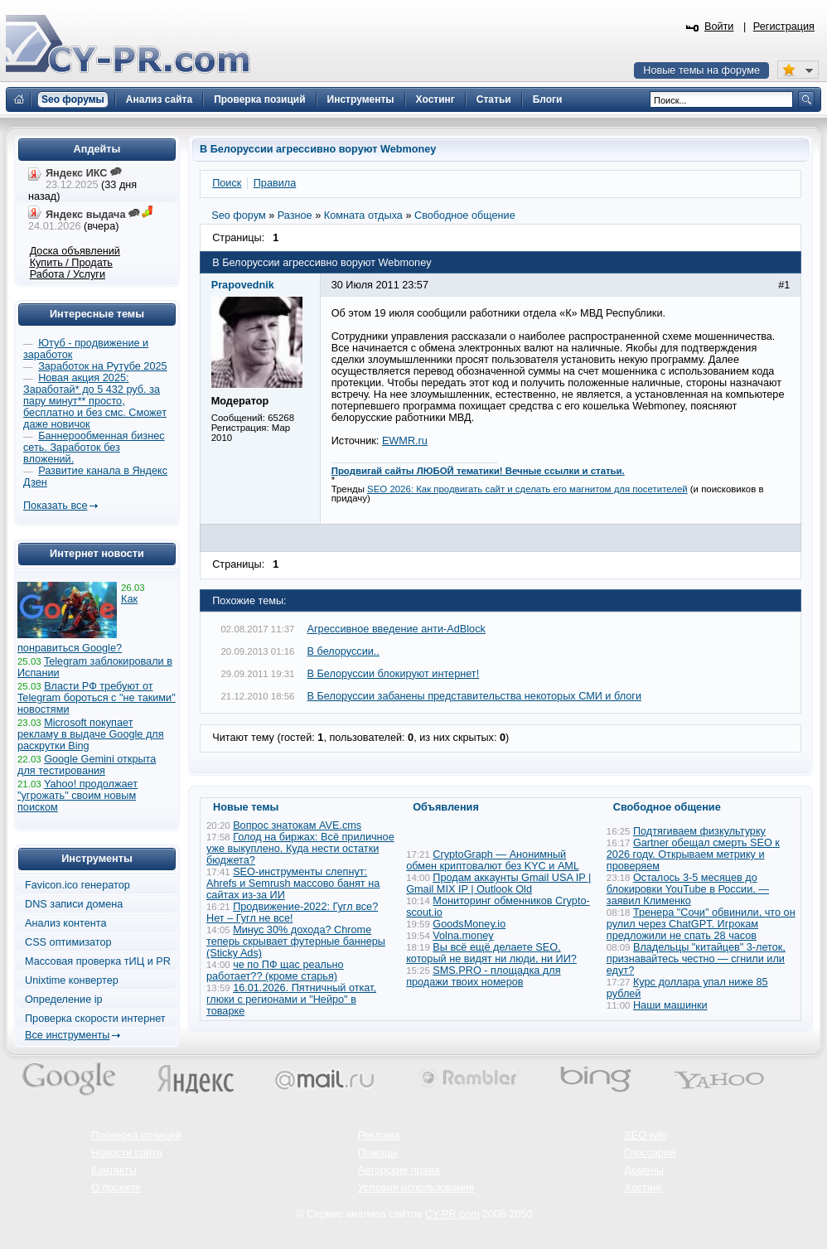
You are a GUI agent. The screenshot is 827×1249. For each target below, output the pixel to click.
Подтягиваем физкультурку (699, 831)
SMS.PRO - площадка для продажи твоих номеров (483, 976)
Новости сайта (126, 1153)
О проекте (116, 1187)
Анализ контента (66, 923)
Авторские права (399, 1170)
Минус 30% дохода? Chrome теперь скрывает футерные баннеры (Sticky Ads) (295, 941)
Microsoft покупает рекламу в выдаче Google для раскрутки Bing (90, 734)
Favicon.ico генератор (77, 885)
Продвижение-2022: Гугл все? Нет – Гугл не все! (292, 912)
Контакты (114, 1170)
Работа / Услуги (67, 274)
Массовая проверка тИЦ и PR (98, 961)
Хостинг (643, 1187)
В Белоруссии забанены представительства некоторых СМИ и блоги (474, 696)
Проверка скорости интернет (95, 1018)
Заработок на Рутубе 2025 (102, 366)
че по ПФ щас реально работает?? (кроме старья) (275, 970)
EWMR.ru (405, 441)
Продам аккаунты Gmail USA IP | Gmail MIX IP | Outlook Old (498, 883)
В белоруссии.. (343, 651)
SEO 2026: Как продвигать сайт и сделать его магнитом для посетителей (527, 489)
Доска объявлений (75, 251)
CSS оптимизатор (68, 942)
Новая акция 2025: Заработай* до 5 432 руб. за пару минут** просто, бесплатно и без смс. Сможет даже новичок (95, 401)
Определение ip (64, 999)
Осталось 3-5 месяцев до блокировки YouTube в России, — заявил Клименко (688, 889)
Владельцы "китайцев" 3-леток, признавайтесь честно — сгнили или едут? (696, 959)
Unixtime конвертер (71, 980)
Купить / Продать (71, 263)
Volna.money (463, 936)
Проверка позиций (136, 1135)
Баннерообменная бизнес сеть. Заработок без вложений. (94, 447)
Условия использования (416, 1187)
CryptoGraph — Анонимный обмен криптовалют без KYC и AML (492, 860)
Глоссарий (649, 1153)
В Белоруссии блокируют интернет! (393, 674)
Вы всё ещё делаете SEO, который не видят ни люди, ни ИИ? (491, 953)
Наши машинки (670, 1005)
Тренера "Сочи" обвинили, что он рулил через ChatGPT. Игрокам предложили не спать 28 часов (701, 924)
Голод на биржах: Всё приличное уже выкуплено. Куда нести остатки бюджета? (300, 848)
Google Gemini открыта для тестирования (86, 765)
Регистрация (784, 26)
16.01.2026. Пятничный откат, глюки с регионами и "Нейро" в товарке (291, 999)
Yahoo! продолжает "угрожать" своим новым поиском (77, 795)
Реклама (379, 1135)
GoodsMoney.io (469, 924)
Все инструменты (67, 1035)
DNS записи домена (74, 904)
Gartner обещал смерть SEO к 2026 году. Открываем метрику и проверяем (693, 854)
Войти (719, 26)
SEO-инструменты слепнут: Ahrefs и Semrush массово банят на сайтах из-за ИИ (293, 883)
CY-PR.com (452, 1214)
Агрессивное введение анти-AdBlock (396, 629)
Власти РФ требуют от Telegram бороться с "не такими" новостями (96, 697)
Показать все (55, 505)
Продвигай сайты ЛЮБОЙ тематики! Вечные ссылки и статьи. (478, 471)
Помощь (378, 1153)
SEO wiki (645, 1135)
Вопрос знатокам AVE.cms (297, 825)
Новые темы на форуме (701, 70)
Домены (644, 1170)
